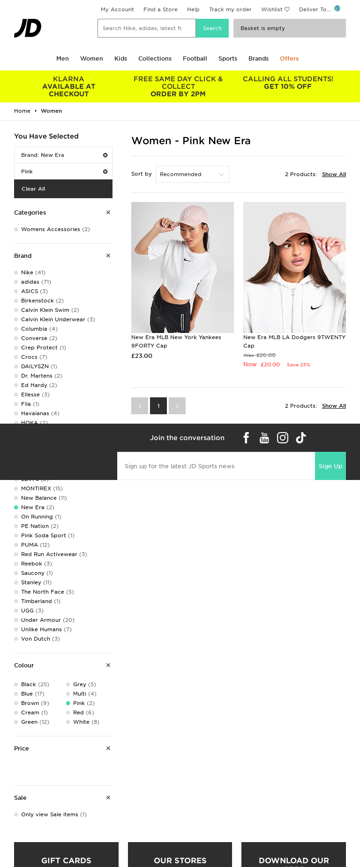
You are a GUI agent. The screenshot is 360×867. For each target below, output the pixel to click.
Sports (227, 58)
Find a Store (160, 9)
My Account (117, 9)
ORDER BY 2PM (178, 86)
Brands (258, 58)
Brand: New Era (64, 155)
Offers (289, 58)
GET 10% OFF (287, 82)
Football (195, 58)
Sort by (141, 173)
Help (193, 9)
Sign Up (330, 466)
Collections (155, 58)
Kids (120, 58)
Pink (64, 171)
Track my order (230, 9)
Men (62, 58)
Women (91, 58)
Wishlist (272, 9)
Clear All (33, 189)
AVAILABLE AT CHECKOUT (68, 86)
